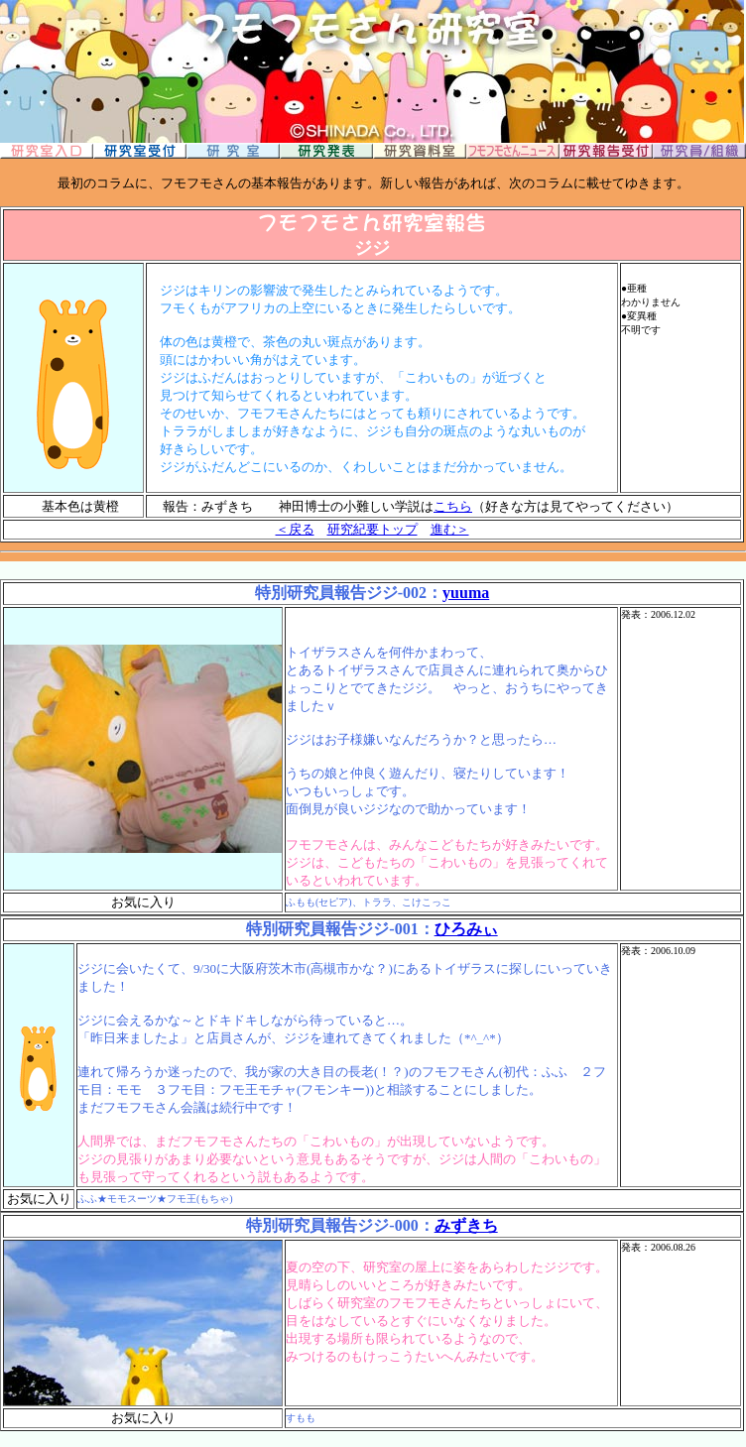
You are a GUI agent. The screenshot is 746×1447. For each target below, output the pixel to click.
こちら (453, 506)
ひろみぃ (466, 928)
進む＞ (450, 529)
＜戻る (295, 529)
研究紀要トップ (372, 529)
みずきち (466, 1225)
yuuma (465, 592)
